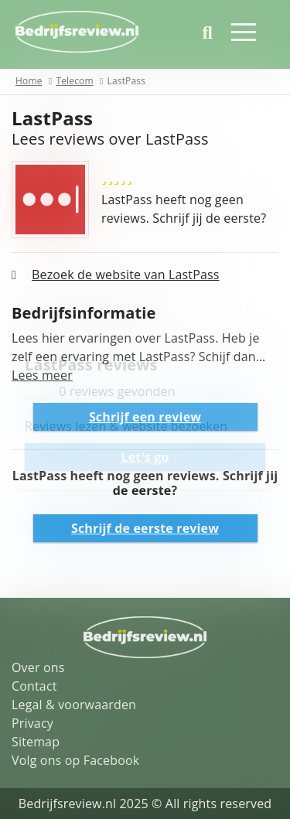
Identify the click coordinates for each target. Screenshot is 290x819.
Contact (34, 685)
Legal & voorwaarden (74, 704)
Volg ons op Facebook (75, 760)
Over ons (38, 667)
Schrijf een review (145, 416)
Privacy (32, 723)
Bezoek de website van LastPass (126, 274)
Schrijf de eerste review (145, 528)
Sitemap (36, 741)
